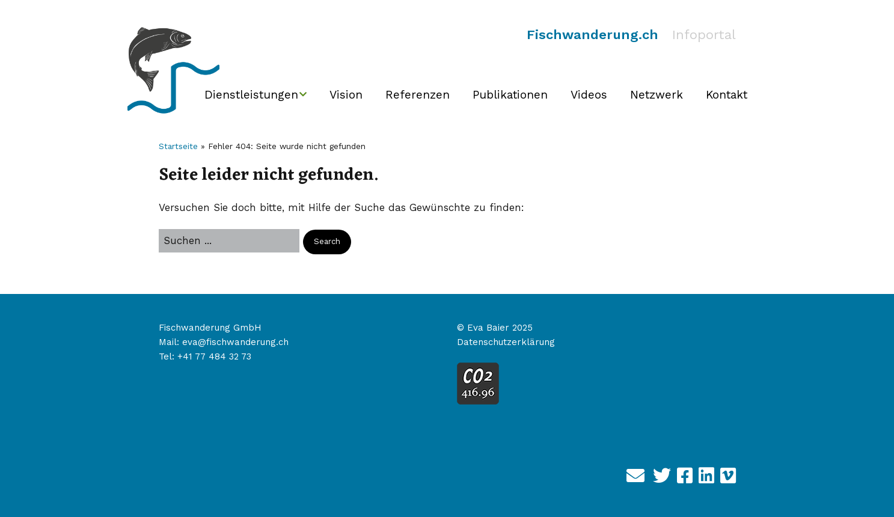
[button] (327, 242)
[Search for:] (229, 240)
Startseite (178, 146)
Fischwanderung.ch (592, 34)
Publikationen (510, 95)
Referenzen (417, 95)
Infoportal (704, 34)
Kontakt (726, 95)
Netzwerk (656, 95)
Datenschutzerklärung (506, 342)
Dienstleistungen (251, 95)
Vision (346, 95)
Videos (589, 95)
